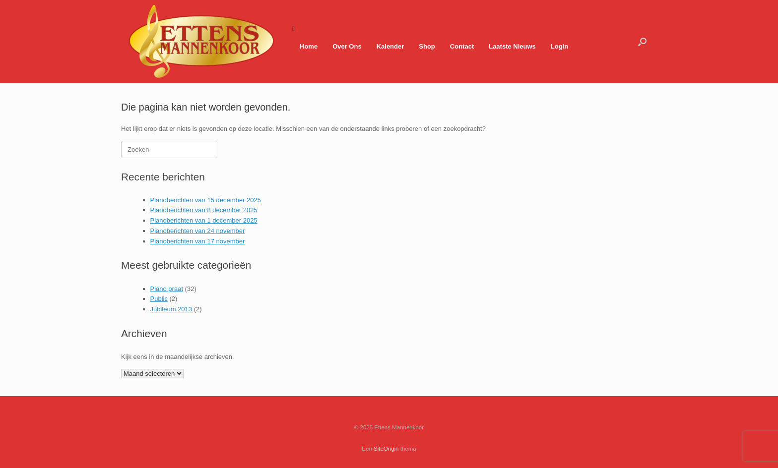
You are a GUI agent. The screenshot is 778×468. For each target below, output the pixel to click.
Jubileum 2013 (171, 309)
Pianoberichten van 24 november (197, 230)
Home (309, 46)
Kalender (390, 46)
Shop (427, 46)
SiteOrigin (386, 449)
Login (559, 46)
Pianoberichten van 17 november (197, 241)
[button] (642, 41)
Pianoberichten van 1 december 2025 (204, 220)
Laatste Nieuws (512, 46)
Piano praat (167, 288)
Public (159, 298)
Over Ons (347, 46)
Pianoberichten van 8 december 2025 (204, 210)
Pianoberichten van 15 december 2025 (205, 200)
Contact (462, 46)
